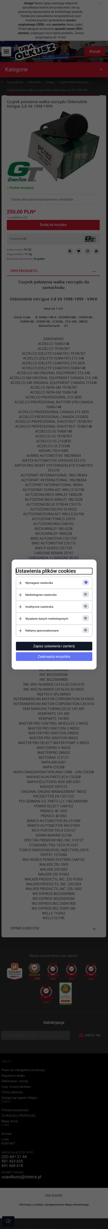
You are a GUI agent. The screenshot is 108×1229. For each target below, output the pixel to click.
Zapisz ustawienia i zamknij (54, 646)
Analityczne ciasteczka (39, 606)
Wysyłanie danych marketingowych (46, 618)
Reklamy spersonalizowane (42, 630)
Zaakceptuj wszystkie (54, 657)
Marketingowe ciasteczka (41, 594)
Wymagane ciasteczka (39, 582)
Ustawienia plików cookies (46, 571)
